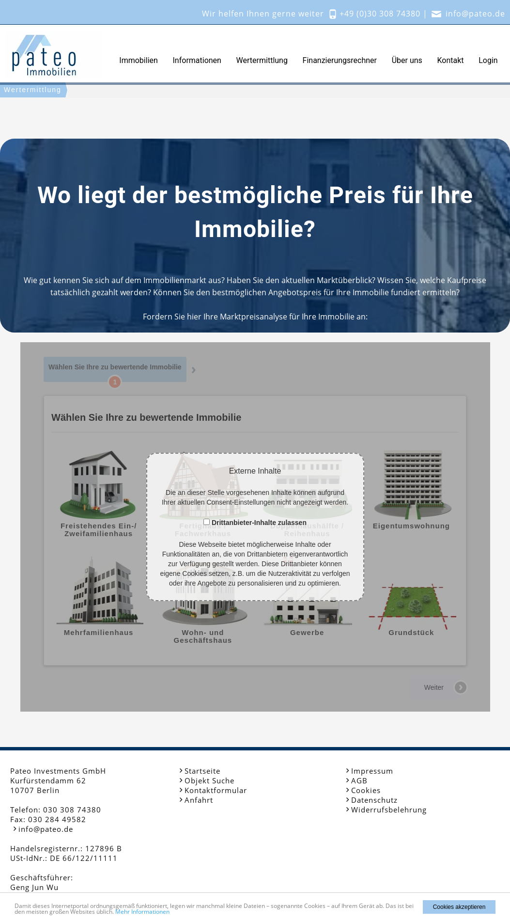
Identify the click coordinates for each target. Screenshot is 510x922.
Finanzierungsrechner (340, 60)
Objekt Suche (209, 780)
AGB (359, 780)
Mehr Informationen (142, 911)
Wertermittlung (262, 60)
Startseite (202, 771)
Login (488, 60)
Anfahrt (199, 800)
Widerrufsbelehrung (389, 809)
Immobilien (138, 60)
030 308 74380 (72, 809)
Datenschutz (374, 800)
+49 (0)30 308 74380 (380, 13)
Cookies (366, 790)
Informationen (197, 60)
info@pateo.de (475, 13)
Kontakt (450, 60)
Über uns (407, 60)
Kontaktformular (216, 790)
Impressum (372, 771)
